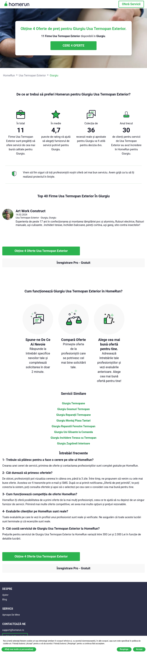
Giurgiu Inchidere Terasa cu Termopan (73, 437)
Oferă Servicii (131, 4)
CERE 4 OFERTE (73, 45)
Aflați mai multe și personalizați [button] (19, 649)
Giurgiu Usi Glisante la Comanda (73, 432)
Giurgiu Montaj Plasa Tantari (73, 420)
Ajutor (5, 595)
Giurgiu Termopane (73, 403)
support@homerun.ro (13, 630)
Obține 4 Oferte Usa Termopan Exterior (41, 251)
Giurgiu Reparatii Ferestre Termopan (73, 426)
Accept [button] (139, 649)
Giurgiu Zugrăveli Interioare (73, 443)
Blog (4, 599)
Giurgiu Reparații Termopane (73, 414)
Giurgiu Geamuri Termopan (73, 409)
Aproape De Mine (11, 614)
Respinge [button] (124, 649)
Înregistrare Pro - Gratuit (73, 263)
